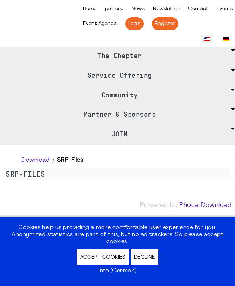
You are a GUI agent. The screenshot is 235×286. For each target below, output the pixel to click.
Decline (144, 257)
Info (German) (117, 271)
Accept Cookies (102, 257)
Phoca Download (205, 205)
